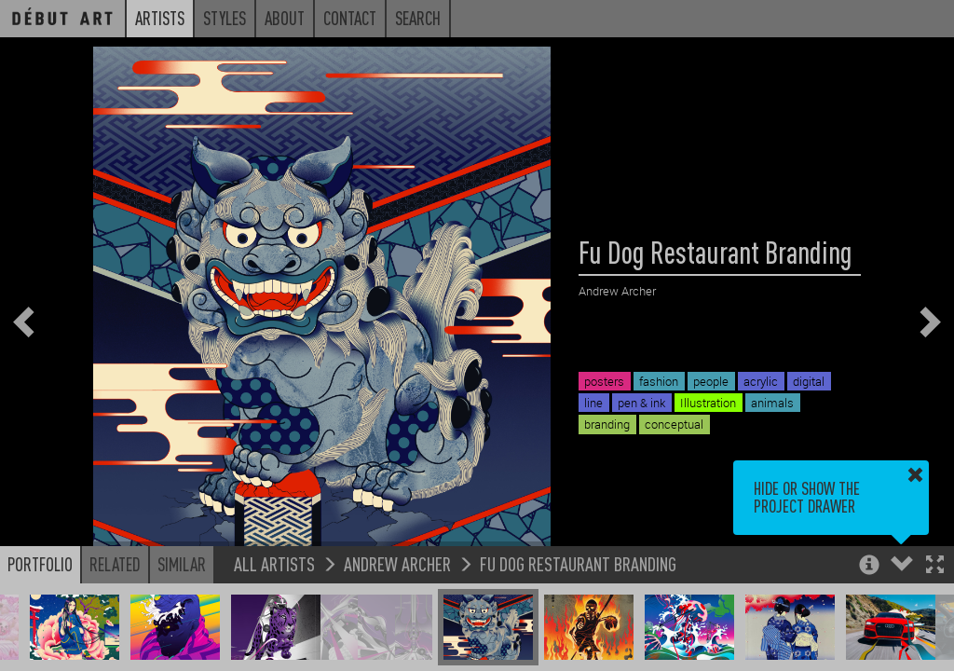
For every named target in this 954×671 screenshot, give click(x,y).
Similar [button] (181, 564)
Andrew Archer (397, 563)
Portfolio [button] (40, 564)
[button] (935, 566)
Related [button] (115, 564)
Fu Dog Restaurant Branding (578, 563)
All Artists (274, 563)
